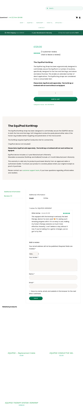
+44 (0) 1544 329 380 (15, 17)
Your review (33, 257)
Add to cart (55, 99)
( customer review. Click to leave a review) (50, 53)
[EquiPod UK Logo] (13, 5)
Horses (42, 104)
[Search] (47, 8)
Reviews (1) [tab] (8, 196)
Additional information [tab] (12, 192)
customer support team (31, 170)
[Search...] (64, 8)
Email (31, 283)
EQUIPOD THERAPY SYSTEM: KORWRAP (21, 403)
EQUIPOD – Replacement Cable (21, 353)
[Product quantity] (55, 93)
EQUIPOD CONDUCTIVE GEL (61, 353)
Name (32, 274)
